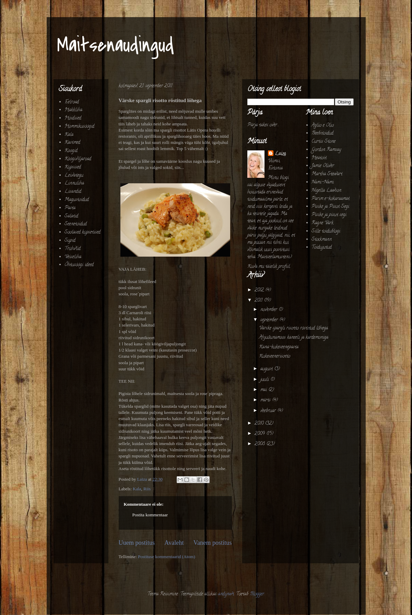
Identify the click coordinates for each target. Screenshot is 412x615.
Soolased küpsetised (82, 232)
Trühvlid (72, 249)
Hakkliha (73, 110)
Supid (69, 240)
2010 (260, 423)
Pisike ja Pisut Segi (330, 206)
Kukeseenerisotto (274, 356)
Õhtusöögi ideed (79, 265)
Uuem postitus (137, 542)
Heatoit (319, 158)
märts (266, 400)
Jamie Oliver (322, 166)
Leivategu (73, 175)
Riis (147, 488)
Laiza (280, 154)
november (269, 309)
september (269, 320)
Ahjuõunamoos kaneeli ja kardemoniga (293, 337)
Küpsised (72, 167)
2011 (259, 300)
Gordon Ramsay (326, 149)
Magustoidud (76, 200)
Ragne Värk (322, 223)
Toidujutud (321, 247)
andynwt (226, 594)
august (267, 369)
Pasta (69, 208)
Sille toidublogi (325, 231)
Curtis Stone (323, 141)
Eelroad (71, 102)
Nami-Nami (322, 182)
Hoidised (72, 118)
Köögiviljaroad (77, 159)
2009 (260, 434)
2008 (260, 444)
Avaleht (174, 542)
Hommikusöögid (79, 126)
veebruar (268, 411)
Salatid (71, 216)
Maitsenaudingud (115, 45)
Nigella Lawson (326, 190)
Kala (137, 488)
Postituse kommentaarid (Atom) (166, 556)
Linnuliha (74, 183)
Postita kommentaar (150, 514)
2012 (260, 290)
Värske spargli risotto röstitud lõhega (293, 328)
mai (264, 390)
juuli (265, 379)
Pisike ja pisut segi (328, 215)
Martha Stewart (326, 174)
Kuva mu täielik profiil (268, 266)
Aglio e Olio (322, 125)
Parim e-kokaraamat (330, 198)
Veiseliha (72, 257)
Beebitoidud (322, 133)
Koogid (71, 151)
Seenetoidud (75, 224)
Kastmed (72, 142)
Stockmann (321, 239)
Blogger (257, 594)
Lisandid (72, 191)
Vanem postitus (212, 542)
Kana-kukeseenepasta (278, 347)
